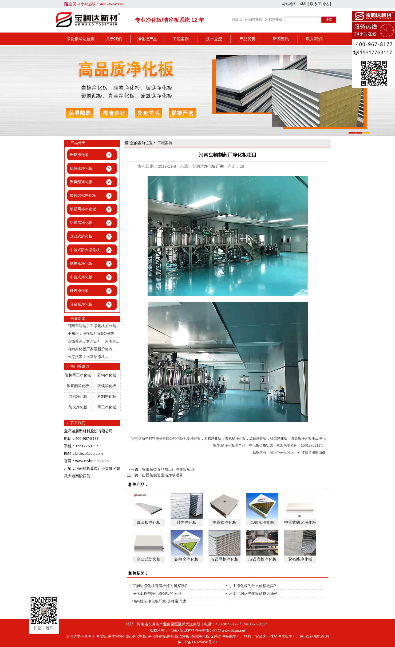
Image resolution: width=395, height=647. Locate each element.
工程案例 (181, 39)
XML (303, 4)
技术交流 (214, 39)
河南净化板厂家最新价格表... (92, 349)
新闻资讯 (281, 39)
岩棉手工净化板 (78, 375)
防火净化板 (78, 407)
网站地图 (289, 4)
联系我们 (314, 39)
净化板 (237, 20)
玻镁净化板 (106, 386)
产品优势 (247, 39)
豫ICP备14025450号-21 (197, 642)
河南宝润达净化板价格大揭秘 (253, 593)
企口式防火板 (149, 559)
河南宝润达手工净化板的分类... (93, 326)
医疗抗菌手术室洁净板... (88, 357)
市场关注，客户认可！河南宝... (93, 341)
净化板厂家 (214, 166)
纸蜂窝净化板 (262, 522)
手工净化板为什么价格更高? (252, 586)
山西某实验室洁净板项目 (162, 475)
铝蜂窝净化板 (187, 559)
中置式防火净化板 (300, 522)
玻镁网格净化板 (225, 559)
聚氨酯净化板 (78, 386)
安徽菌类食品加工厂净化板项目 (168, 469)
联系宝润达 (319, 4)
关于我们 (114, 39)
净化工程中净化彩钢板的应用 (156, 593)
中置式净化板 (224, 522)
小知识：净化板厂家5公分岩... (92, 333)
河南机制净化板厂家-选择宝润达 (159, 601)
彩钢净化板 (253, 20)
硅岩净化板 (278, 438)
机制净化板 (106, 396)
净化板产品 (147, 39)
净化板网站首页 (80, 39)
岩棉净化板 (273, 20)
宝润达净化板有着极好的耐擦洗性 (160, 586)
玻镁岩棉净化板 (262, 559)
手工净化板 (106, 407)
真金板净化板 (301, 438)
